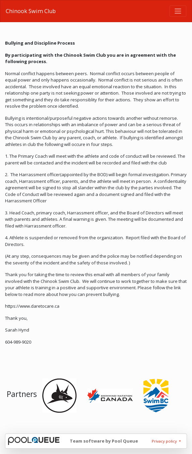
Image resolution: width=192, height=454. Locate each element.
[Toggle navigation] (178, 11)
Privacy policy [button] (165, 441)
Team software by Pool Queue (104, 441)
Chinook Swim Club (31, 11)
